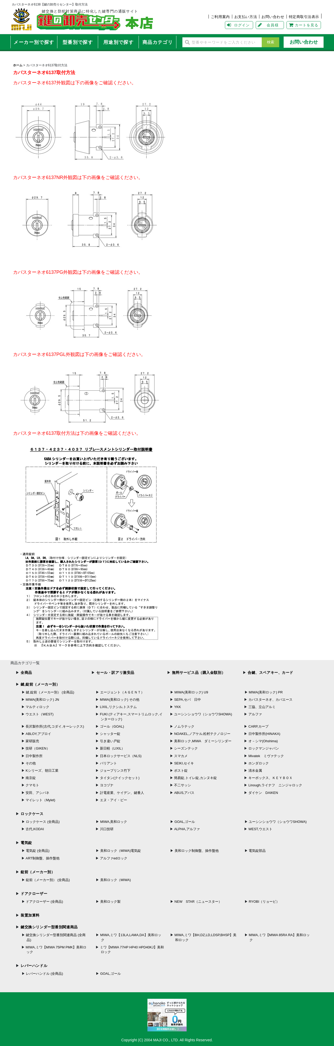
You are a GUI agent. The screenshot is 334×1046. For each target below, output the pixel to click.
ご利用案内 (220, 17)
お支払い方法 (245, 17)
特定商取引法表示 (304, 17)
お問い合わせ (272, 17)
